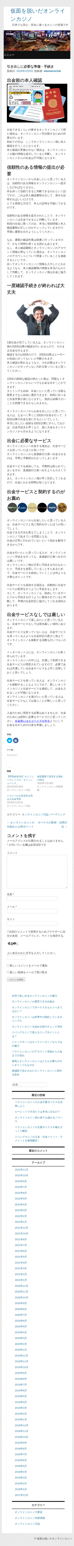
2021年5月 (21, 1256)
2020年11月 (21, 1291)
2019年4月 (21, 1402)
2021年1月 (21, 1279)
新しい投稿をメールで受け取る (28, 972)
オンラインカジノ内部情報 (30, 1518)
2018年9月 (21, 1442)
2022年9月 (21, 1181)
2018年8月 (21, 1448)
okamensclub (52, 71)
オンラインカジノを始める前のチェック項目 (37, 1026)
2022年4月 (21, 1204)
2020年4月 (21, 1332)
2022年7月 (21, 1186)
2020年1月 (21, 1349)
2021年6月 (21, 1251)
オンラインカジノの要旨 (28, 1512)
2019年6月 (21, 1390)
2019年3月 (21, 1407)
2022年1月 (21, 1221)
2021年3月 (21, 1268)
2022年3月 (21, 1210)
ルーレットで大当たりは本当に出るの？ (37, 1111)
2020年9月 (21, 1303)
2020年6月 (21, 1320)
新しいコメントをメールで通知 (28, 965)
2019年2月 (21, 1413)
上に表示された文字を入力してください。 (32, 953)
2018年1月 (21, 1489)
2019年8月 (21, 1378)
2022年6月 (21, 1192)
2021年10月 (21, 1233)
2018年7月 (21, 1454)
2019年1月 (21, 1419)
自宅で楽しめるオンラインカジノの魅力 (34, 995)
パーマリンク (57, 814)
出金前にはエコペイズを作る (32, 721)
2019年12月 (21, 1355)
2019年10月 (21, 1367)
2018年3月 (21, 1477)
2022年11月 (21, 1169)
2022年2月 (21, 1216)
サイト (11, 919)
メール (12, 906)
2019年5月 (21, 1396)
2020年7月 (21, 1314)
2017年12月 (21, 1495)
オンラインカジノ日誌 (35, 814)
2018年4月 (21, 1471)
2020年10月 (21, 1297)
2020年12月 (21, 1285)
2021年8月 (21, 1239)
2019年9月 (21, 1372)
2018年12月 (21, 1425)
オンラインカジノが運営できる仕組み (33, 1001)
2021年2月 (21, 1274)
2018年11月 (21, 1431)
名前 (10, 894)
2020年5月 (21, 1326)
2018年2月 (21, 1483)
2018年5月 (21, 1465)
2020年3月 (21, 1338)
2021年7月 (21, 1245)
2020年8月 (21, 1309)
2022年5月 (21, 1198)
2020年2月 (21, 1343)
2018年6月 (21, 1460)
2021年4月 (21, 1262)
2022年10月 (21, 1175)
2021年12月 (21, 1227)
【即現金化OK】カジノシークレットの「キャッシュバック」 (20, 780)
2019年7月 (21, 1384)
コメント (12, 852)
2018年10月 (21, 1436)
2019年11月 (21, 1361)
